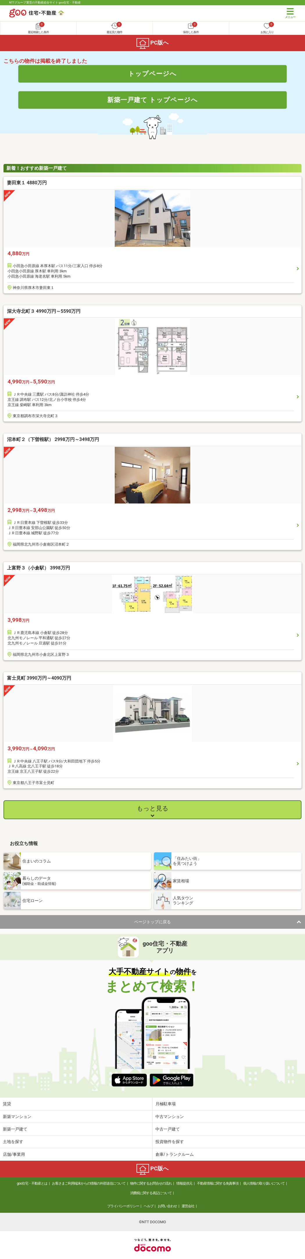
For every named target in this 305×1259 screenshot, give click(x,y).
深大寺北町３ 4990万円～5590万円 (43, 311)
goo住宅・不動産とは (32, 1183)
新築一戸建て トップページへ (152, 99)
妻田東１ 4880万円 (27, 182)
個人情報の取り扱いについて (264, 1183)
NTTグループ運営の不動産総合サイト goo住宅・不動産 (45, 2)
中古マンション (169, 1116)
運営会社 (188, 1206)
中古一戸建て (167, 1129)
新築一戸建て (15, 1129)
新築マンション (17, 1116)
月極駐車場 (165, 1103)
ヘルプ (148, 1206)
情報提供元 (184, 1183)
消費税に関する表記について (151, 1193)
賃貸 (7, 1103)
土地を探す (13, 1141)
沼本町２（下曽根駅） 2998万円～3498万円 (53, 439)
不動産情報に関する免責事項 (217, 1183)
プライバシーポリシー (123, 1206)
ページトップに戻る (152, 921)
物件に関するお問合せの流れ (151, 1183)
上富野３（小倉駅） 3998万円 (38, 568)
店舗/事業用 (14, 1154)
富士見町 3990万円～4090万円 (39, 678)
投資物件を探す (169, 1141)
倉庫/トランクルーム (174, 1154)
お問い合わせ (167, 1206)
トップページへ (152, 73)
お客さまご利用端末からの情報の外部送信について (88, 1183)
